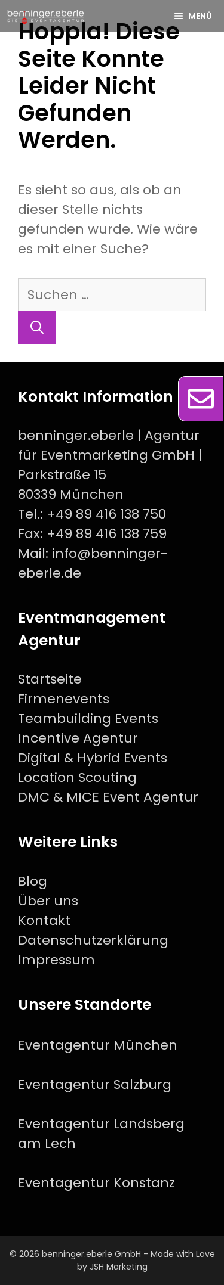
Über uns (48, 901)
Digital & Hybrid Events (92, 758)
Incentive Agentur (78, 738)
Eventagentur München (97, 1045)
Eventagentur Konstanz (96, 1183)
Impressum (56, 960)
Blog (32, 881)
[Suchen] (37, 327)
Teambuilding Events (88, 718)
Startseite (50, 679)
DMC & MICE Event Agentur (108, 797)
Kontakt (44, 920)
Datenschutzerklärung (93, 940)
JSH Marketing (119, 1266)
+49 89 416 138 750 (106, 514)
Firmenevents (63, 699)
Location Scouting (77, 777)
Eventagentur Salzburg (94, 1084)
